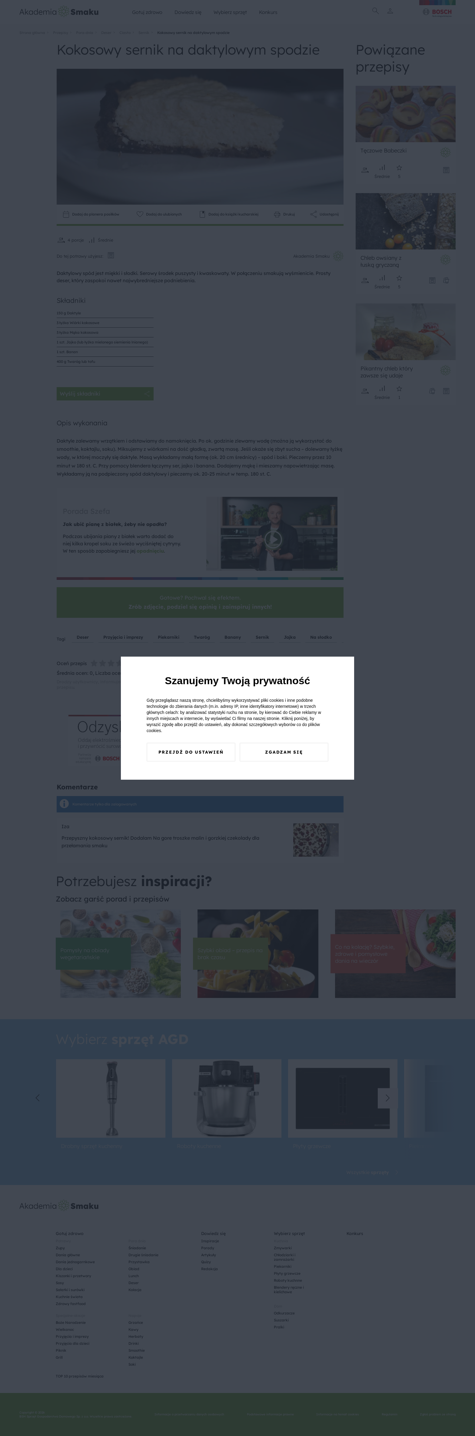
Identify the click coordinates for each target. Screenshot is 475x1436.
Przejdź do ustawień (191, 752)
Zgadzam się (284, 752)
